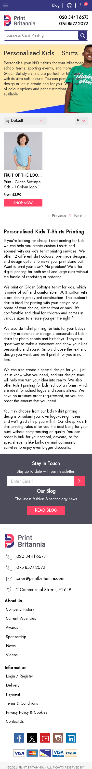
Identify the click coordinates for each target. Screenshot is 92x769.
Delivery (12, 685)
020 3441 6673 (73, 18)
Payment (13, 694)
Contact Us (15, 721)
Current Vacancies (21, 618)
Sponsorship (16, 637)
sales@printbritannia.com (40, 578)
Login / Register (19, 676)
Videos (12, 655)
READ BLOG (46, 510)
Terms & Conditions (22, 703)
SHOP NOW (23, 202)
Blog (56, 5)
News (11, 646)
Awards (12, 627)
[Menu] (5, 5)
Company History (20, 609)
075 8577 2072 (73, 24)
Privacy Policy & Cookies (26, 712)
